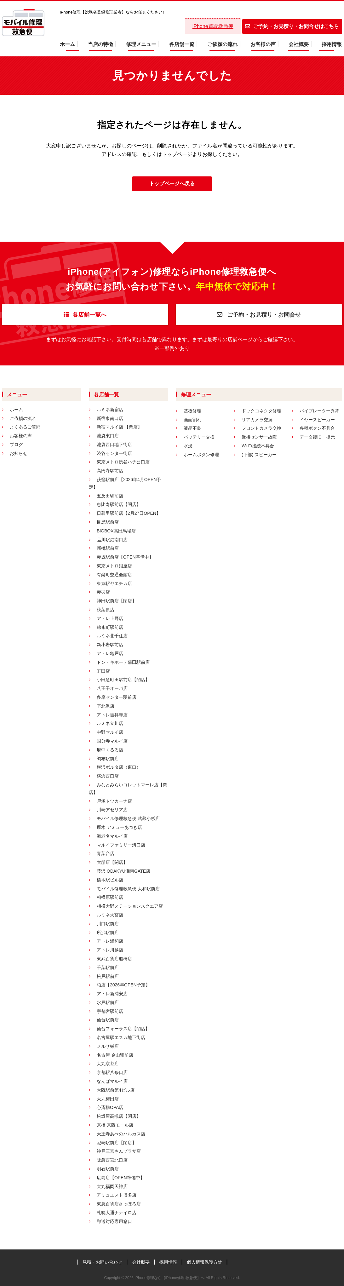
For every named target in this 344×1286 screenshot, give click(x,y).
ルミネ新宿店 (110, 409)
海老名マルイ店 (112, 836)
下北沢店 (105, 706)
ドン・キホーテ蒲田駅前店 (123, 662)
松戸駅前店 (108, 976)
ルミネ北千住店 (112, 635)
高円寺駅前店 (110, 470)
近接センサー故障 (259, 436)
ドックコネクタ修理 (261, 410)
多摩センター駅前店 (116, 697)
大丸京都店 (108, 1063)
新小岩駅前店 (110, 644)
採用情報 (332, 44)
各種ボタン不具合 (317, 428)
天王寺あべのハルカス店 (121, 1133)
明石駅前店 (108, 1168)
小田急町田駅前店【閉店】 (123, 679)
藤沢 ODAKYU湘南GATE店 (123, 871)
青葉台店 (105, 853)
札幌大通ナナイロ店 (116, 1212)
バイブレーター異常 (319, 410)
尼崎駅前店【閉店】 (116, 1142)
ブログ (16, 444)
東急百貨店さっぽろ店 (119, 1203)
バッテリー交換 (199, 436)
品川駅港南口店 (112, 539)
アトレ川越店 (110, 949)
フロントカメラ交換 (261, 428)
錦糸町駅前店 (110, 627)
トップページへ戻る (172, 183)
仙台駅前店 (108, 1019)
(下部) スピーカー (259, 454)
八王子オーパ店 (112, 688)
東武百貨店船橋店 (114, 958)
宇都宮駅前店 (110, 1011)
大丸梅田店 (108, 1098)
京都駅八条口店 (112, 1072)
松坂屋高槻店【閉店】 (119, 1116)
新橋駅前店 (108, 548)
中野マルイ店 (110, 732)
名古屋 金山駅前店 (115, 1055)
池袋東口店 (108, 435)
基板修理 (192, 410)
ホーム (67, 44)
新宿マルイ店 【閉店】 (119, 426)
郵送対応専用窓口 (114, 1221)
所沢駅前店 (108, 932)
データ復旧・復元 (317, 436)
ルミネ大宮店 (110, 914)
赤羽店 (103, 591)
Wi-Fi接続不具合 (258, 445)
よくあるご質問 (25, 426)
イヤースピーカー (317, 419)
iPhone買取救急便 (212, 26)
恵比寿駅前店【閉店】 (119, 504)
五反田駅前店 (110, 495)
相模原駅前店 (110, 897)
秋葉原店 (105, 609)
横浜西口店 (108, 775)
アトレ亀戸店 (110, 653)
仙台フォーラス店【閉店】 (123, 1028)
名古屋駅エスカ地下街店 (121, 1037)
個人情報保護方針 (204, 1262)
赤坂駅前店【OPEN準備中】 (125, 557)
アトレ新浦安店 (112, 993)
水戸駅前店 (108, 1002)
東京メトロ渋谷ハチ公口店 (123, 461)
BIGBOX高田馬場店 (116, 530)
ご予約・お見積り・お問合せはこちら (292, 26)
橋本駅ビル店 (110, 879)
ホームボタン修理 (201, 454)
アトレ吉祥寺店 (112, 714)
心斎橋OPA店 (110, 1107)
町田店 (103, 671)
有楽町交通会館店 (114, 574)
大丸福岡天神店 (112, 1186)
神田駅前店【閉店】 (116, 600)
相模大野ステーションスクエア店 (130, 906)
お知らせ (18, 453)
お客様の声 (263, 44)
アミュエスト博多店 (116, 1194)
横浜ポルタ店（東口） (119, 767)
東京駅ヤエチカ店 (114, 583)
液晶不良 (192, 428)
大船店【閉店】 (112, 862)
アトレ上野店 (110, 618)
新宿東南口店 (110, 418)
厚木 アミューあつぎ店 (119, 827)
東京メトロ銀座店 (114, 565)
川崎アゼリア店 (112, 809)
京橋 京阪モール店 (115, 1125)
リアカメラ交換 (257, 419)
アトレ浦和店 (110, 941)
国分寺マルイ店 (112, 740)
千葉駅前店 (108, 967)
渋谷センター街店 (114, 453)
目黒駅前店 (108, 522)
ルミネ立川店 (110, 723)
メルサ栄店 (108, 1046)
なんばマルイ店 (112, 1081)
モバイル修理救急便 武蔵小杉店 (128, 818)
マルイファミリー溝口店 (121, 844)
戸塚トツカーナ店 (114, 801)
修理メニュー (141, 44)
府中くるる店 (110, 749)
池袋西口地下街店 (114, 444)
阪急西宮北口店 (112, 1160)
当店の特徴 (100, 44)
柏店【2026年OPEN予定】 (123, 984)
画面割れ (192, 419)
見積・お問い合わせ (102, 1262)
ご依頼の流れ (222, 44)
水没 (188, 445)
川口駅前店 (108, 923)
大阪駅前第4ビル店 (116, 1090)
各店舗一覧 (181, 44)
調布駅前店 (108, 758)
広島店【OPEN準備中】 (121, 1177)
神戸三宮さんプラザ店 (119, 1151)
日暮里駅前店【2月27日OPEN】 (129, 513)
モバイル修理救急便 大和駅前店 (128, 888)
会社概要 (299, 44)
